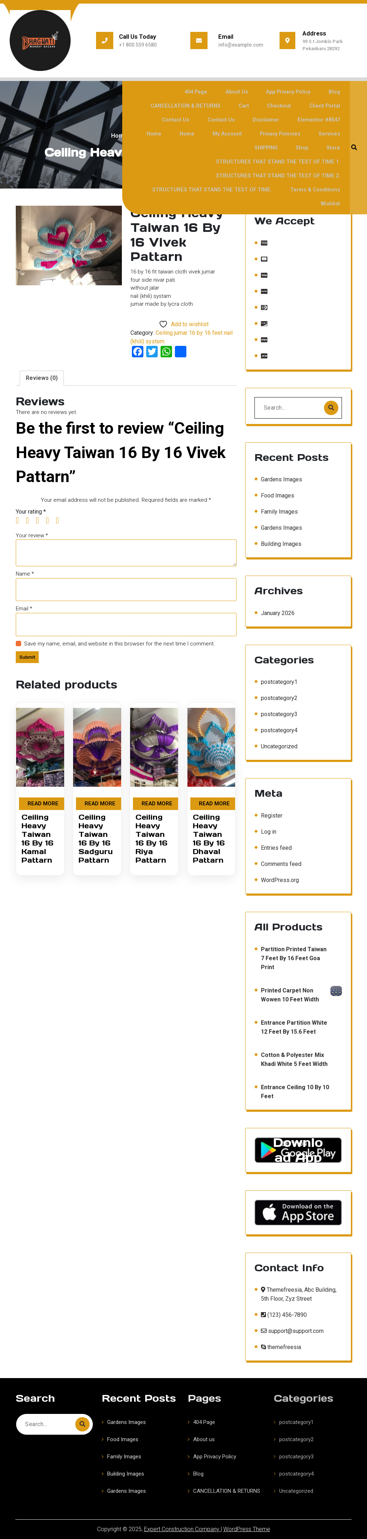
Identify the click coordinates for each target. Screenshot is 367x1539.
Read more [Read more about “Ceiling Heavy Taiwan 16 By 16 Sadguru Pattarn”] (100, 803)
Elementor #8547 (291, 119)
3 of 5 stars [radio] (40, 520)
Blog (337, 91)
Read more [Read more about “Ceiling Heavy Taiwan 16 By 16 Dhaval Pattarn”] (214, 803)
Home (335, 119)
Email (24, 608)
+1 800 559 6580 (135, 45)
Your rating (31, 511)
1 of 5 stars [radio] (20, 520)
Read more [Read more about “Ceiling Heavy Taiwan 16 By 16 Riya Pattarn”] (157, 803)
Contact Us (157, 119)
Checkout (284, 105)
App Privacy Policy (293, 91)
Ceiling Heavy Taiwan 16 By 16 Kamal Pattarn (37, 838)
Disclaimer (241, 119)
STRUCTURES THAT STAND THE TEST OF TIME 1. (278, 147)
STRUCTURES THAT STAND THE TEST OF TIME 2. (278, 161)
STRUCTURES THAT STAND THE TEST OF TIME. (214, 175)
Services (293, 133)
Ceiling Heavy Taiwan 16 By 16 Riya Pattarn (151, 838)
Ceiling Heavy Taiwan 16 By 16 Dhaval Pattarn (209, 838)
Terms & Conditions (316, 175)
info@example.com (239, 45)
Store (193, 147)
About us (244, 91)
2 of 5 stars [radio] (30, 520)
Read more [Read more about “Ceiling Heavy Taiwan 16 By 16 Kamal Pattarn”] (43, 803)
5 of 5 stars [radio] (60, 520)
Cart (252, 105)
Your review (32, 535)
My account (195, 133)
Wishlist (332, 189)
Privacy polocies (246, 133)
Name (25, 574)
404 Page (206, 91)
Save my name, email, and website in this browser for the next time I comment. (119, 643)
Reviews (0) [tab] (42, 378)
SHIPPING (330, 133)
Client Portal (326, 105)
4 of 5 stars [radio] (50, 520)
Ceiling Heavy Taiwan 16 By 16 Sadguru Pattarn (95, 838)
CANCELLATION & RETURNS (197, 105)
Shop (166, 147)
